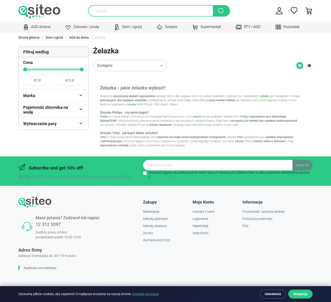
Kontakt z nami (203, 211)
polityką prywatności (186, 176)
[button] (307, 10)
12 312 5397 (48, 224)
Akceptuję (300, 294)
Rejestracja (200, 226)
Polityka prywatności (257, 219)
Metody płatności (155, 219)
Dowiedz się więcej (145, 294)
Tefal (103, 137)
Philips (104, 116)
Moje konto (200, 233)
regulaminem (160, 176)
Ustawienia (273, 294)
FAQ (245, 226)
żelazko (264, 96)
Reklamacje (151, 211)
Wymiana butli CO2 (156, 240)
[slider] (25, 69)
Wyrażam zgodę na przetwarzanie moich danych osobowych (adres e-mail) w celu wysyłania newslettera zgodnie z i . (228, 174)
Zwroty (148, 233)
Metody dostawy (155, 226)
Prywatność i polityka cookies (264, 211)
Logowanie (200, 219)
